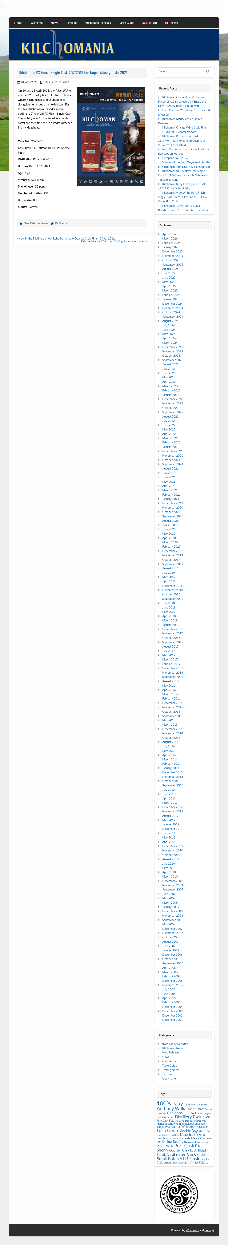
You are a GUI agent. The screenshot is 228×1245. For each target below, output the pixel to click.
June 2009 (169, 893)
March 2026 (170, 238)
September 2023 (172, 360)
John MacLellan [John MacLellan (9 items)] (198, 1126)
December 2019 (172, 551)
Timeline (71, 22)
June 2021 (169, 477)
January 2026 (170, 247)
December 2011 (172, 828)
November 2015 (172, 707)
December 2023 (172, 347)
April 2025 (169, 286)
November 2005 (172, 985)
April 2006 (169, 967)
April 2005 (169, 998)
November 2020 (172, 507)
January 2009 (170, 907)
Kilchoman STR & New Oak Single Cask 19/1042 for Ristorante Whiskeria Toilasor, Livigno (183, 175)
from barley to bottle (175, 1043)
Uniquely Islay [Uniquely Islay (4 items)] (170, 1162)
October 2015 (171, 711)
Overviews (169, 1061)
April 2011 (169, 841)
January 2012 (170, 824)
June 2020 (169, 529)
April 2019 (169, 581)
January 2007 (170, 950)
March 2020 (170, 542)
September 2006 (172, 963)
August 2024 (170, 321)
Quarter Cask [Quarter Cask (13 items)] (179, 1150)
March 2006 (170, 972)
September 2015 (172, 716)
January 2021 (170, 499)
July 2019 (168, 572)
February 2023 (171, 390)
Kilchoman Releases (98, 22)
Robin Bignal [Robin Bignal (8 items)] (198, 1150)
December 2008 (172, 911)
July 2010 (168, 863)
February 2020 (171, 546)
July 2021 (168, 472)
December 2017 (172, 629)
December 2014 (172, 729)
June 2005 (169, 993)
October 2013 (171, 781)
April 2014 (169, 755)
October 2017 (171, 637)
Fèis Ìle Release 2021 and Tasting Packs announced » (114, 241)
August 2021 (170, 468)
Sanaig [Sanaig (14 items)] (161, 1154)
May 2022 (168, 429)
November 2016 (172, 672)
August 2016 (170, 681)
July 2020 (168, 524)
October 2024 (171, 312)
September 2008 (172, 920)
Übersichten (169, 1078)
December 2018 (172, 585)
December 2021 (172, 451)
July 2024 (168, 325)
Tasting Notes (170, 1070)
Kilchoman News (172, 1048)
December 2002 (172, 1015)
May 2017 (168, 655)
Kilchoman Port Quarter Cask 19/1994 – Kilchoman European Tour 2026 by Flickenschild (181, 140)
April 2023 (169, 381)
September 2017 (172, 642)
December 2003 (172, 1011)
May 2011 (168, 837)
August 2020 (170, 520)
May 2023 (168, 377)
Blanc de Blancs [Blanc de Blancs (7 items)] (195, 1109)
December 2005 (172, 980)
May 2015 (168, 720)
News (54, 22)
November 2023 (172, 351)
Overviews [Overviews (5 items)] (189, 1141)
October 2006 (171, 959)
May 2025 (168, 281)
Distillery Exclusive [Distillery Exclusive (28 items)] (192, 1116)
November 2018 (172, 590)
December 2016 (172, 668)
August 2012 (170, 815)
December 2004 (172, 1006)
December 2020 (172, 503)
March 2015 (170, 724)
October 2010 (171, 854)
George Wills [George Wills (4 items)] (200, 1121)
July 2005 (168, 989)
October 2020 (171, 511)
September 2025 (172, 264)
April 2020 (169, 538)
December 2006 (172, 954)
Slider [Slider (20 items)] (201, 1154)
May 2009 (168, 898)
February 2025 (171, 294)
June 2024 (169, 329)
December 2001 (172, 1019)
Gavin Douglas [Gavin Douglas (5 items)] (186, 1120)
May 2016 (168, 685)
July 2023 (168, 368)
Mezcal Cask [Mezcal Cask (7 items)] (198, 1138)
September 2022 (172, 412)
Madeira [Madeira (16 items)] (186, 1134)
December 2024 (172, 303)
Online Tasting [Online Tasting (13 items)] (172, 1142)
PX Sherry (61, 223)
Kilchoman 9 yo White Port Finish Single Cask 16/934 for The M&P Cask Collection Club (182, 197)
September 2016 (172, 676)
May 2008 (168, 924)
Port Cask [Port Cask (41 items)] (184, 1145)
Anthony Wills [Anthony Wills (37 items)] (171, 1108)
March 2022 (170, 438)
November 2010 (172, 850)
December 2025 (172, 251)
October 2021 (171, 460)
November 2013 (172, 776)
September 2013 (172, 785)
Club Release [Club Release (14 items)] (193, 1113)
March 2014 (170, 759)
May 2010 (168, 867)
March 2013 (170, 802)
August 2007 (170, 941)
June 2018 (169, 607)
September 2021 (172, 464)
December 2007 (172, 928)
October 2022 (171, 407)
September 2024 (172, 316)
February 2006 (171, 976)
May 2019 (168, 577)
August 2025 (170, 268)
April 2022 (169, 433)
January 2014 (170, 768)
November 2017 (172, 633)
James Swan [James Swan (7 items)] (164, 1126)
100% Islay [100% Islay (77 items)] (170, 1103)
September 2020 (172, 516)
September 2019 (172, 564)
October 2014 (171, 737)
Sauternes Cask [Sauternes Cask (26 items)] (181, 1154)
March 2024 (170, 342)
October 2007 (171, 937)
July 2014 (168, 746)
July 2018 (168, 603)
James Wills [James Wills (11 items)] (180, 1126)
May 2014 (168, 750)
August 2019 (170, 568)
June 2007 (169, 946)
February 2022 (171, 442)
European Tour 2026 (175, 158)
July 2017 (168, 650)
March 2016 (170, 694)
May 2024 (168, 333)
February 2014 (171, 763)
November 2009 (172, 885)
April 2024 (169, 338)
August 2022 (170, 416)
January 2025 (170, 299)
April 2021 (169, 485)
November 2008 (172, 915)
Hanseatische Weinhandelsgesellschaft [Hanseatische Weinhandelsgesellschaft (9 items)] (181, 1123)
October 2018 (171, 594)
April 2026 (169, 234)
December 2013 (172, 772)
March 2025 (170, 290)
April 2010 (169, 872)
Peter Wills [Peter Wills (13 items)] (165, 1146)
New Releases (32, 223)
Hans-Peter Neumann (56, 82)
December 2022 (172, 399)
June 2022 (169, 425)
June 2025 (169, 277)
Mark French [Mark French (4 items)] (172, 1138)
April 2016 (169, 690)
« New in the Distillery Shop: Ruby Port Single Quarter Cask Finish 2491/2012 (66, 238)
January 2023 (170, 394)
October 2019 (171, 559)
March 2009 (170, 902)
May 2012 (168, 820)
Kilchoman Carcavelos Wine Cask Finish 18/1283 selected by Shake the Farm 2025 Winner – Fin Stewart (182, 101)
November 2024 (172, 308)
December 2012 (172, 807)
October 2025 (171, 260)
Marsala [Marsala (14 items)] (184, 1138)
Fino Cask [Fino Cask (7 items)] (162, 1120)
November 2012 (172, 811)
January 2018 (170, 624)
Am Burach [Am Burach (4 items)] (202, 1104)
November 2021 (172, 455)
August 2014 (170, 741)
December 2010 (172, 846)
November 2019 (172, 555)
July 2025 (168, 273)
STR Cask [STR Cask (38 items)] (189, 1158)
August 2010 (170, 859)
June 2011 (169, 833)
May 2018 (168, 611)
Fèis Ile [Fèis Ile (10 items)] (173, 1120)
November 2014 (172, 733)
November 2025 (172, 255)
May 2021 (168, 481)
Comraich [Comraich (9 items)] (168, 1117)
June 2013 (169, 794)
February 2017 (171, 663)
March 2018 (170, 620)
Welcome (36, 22)
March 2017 (170, 659)
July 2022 (168, 420)
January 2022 (170, 446)
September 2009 (172, 889)
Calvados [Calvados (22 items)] (175, 1112)
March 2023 (170, 386)
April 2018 (169, 616)
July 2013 (168, 789)
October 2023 (171, 355)
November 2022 (172, 403)
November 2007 (172, 932)
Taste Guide (126, 22)
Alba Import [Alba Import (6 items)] (190, 1104)
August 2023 (170, 364)
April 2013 (169, 798)
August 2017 (170, 646)
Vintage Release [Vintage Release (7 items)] (199, 1162)
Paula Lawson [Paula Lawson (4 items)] (201, 1142)
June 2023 (169, 373)
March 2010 (170, 876)
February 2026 (171, 242)
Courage (209, 1230)
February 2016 (171, 698)
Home (18, 22)
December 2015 (172, 702)
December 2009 (172, 880)
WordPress (192, 1230)
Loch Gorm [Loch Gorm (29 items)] (167, 1130)
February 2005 (171, 1002)
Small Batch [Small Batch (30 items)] (168, 1158)
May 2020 (168, 533)
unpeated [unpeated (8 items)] (183, 1162)
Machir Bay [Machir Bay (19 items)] (188, 1130)
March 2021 (170, 490)
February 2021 (171, 494)
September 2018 (172, 598)
